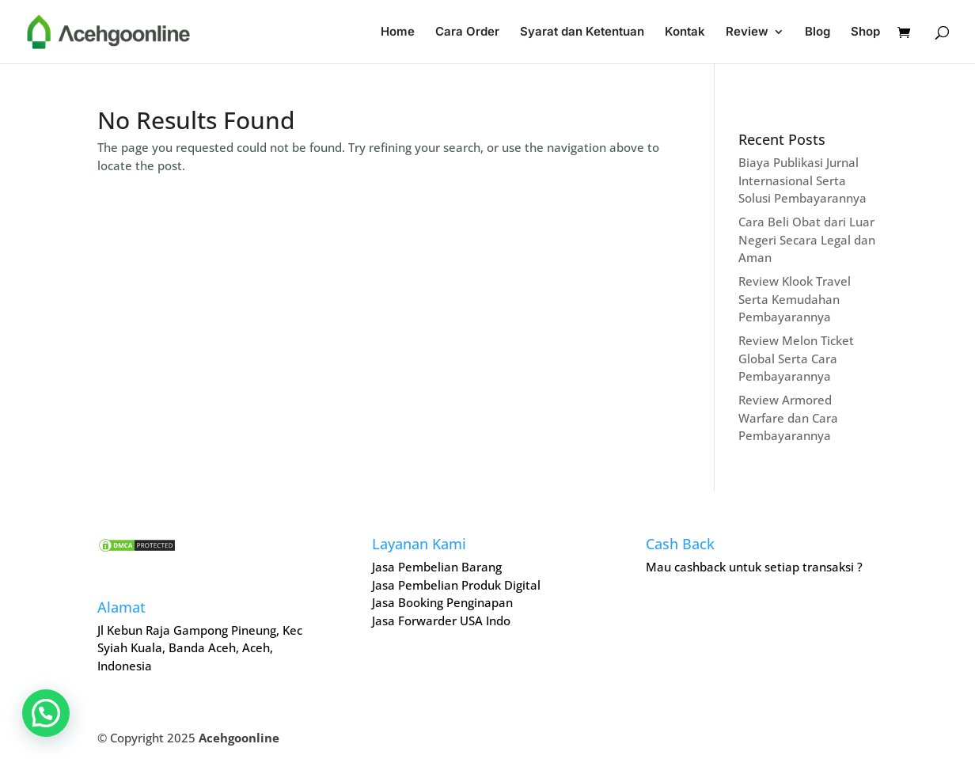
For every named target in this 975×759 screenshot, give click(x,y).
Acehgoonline (239, 738)
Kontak (685, 32)
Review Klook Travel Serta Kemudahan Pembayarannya (794, 298)
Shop (865, 32)
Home (398, 32)
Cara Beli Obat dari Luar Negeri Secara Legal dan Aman (806, 239)
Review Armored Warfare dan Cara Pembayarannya (788, 417)
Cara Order (467, 32)
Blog (817, 32)
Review (747, 32)
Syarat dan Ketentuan (582, 32)
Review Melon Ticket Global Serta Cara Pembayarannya (796, 358)
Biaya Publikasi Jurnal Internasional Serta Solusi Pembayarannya (802, 180)
